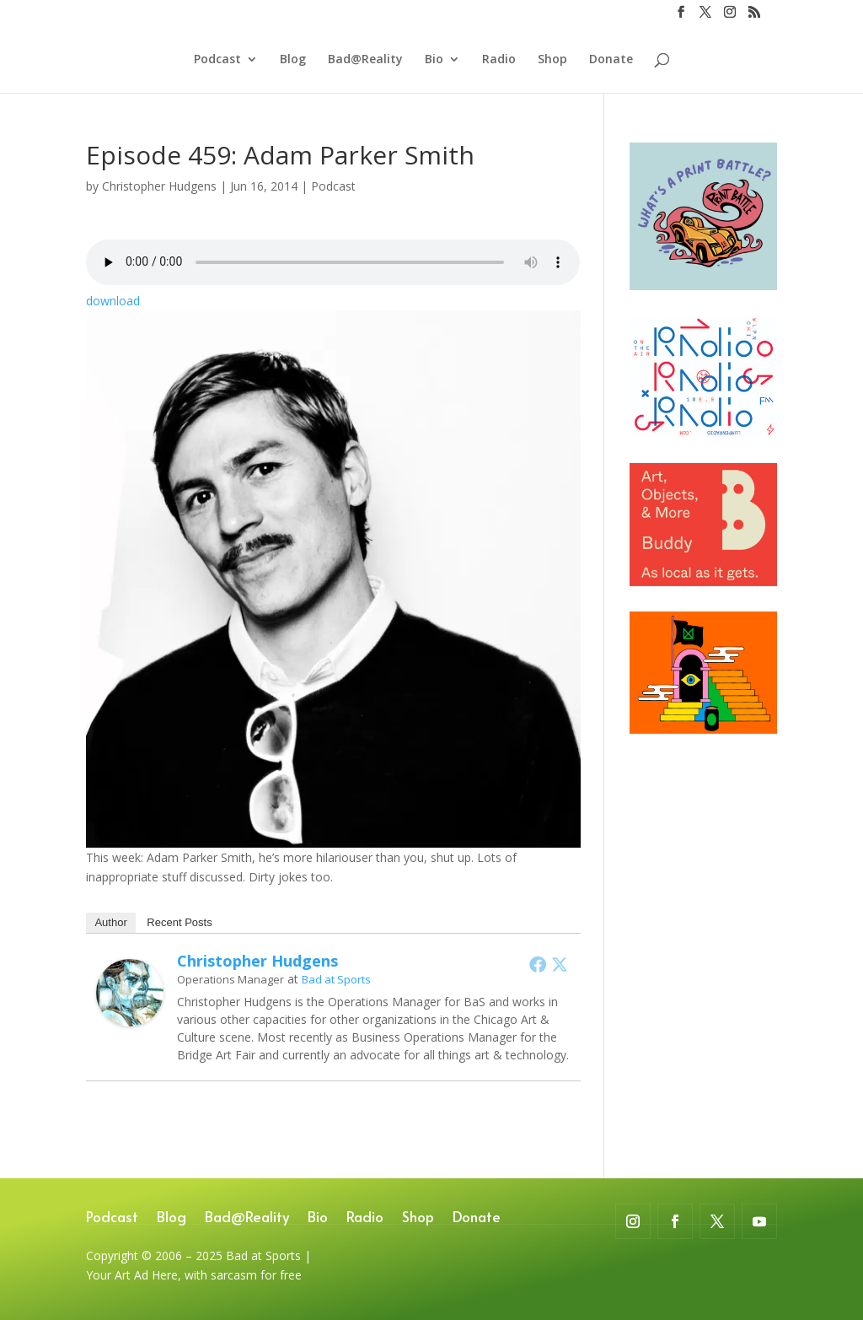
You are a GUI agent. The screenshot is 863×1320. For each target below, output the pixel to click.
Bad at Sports (336, 979)
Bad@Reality (365, 60)
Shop (552, 60)
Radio (499, 60)
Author (110, 922)
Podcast (217, 60)
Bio (434, 60)
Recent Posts (179, 922)
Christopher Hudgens (159, 186)
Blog (293, 60)
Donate (611, 60)
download (113, 301)
